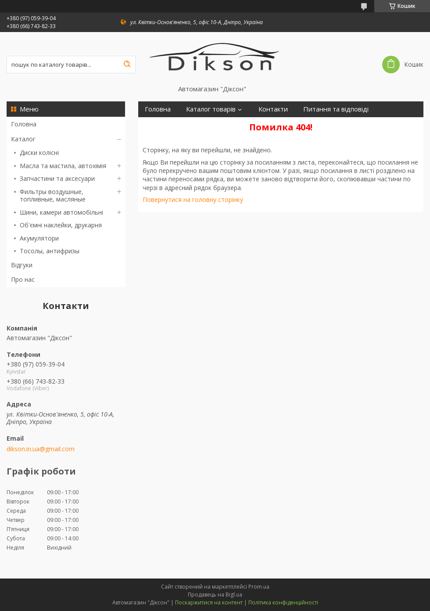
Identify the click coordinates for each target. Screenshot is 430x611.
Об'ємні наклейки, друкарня (61, 225)
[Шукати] (127, 64)
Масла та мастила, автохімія (63, 166)
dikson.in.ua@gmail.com (41, 449)
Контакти (273, 109)
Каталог (23, 139)
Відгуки (21, 265)
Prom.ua (258, 586)
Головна (23, 124)
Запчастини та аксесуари (57, 178)
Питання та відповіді (336, 109)
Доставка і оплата (173, 125)
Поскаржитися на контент (209, 602)
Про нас (23, 279)
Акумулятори (39, 238)
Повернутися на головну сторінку (193, 199)
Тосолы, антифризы (49, 251)
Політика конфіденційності (283, 602)
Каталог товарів (211, 109)
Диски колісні (39, 152)
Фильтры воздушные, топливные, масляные (53, 195)
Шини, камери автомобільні (61, 212)
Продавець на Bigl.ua (215, 594)
